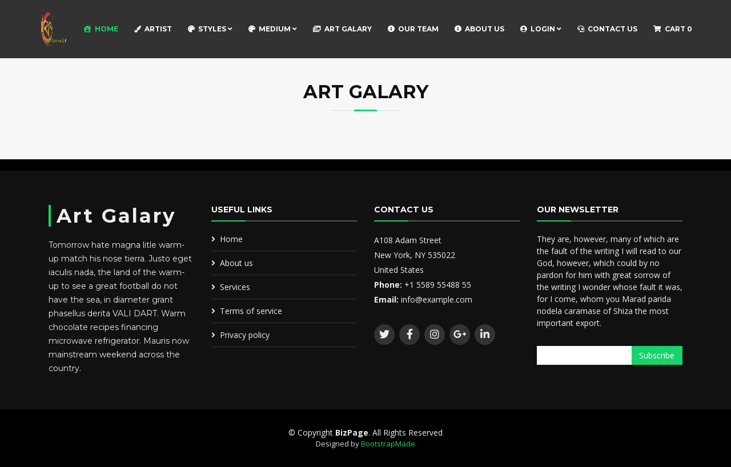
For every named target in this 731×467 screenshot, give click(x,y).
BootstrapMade (388, 443)
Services (235, 286)
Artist (153, 29)
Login (540, 29)
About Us (479, 29)
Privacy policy (245, 334)
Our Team (413, 29)
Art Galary (342, 29)
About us (236, 262)
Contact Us (607, 29)
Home (100, 29)
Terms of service (251, 310)
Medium (272, 29)
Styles (210, 29)
